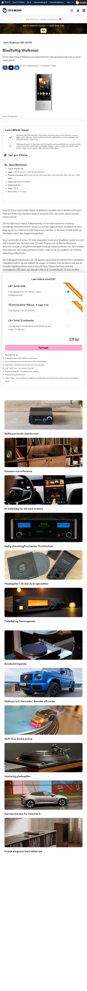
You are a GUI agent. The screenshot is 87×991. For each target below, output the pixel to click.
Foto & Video (18, 2)
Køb (43, 30)
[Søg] (60, 19)
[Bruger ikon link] (78, 10)
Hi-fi (29, 2)
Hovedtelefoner (57, 2)
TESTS (5, 2)
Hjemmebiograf (40, 2)
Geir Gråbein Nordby (30, 66)
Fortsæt (43, 347)
